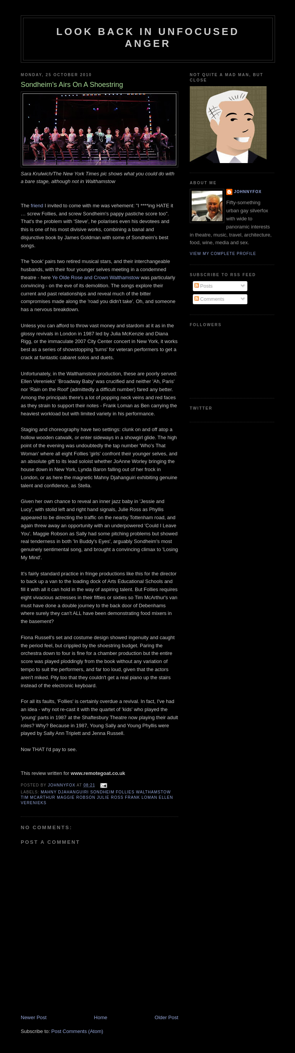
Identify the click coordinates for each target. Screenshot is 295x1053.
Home (101, 1017)
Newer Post (33, 1017)
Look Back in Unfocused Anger (148, 37)
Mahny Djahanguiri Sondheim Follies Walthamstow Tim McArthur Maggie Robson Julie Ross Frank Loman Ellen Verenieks (97, 797)
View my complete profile (223, 254)
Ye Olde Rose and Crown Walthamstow (95, 277)
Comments (209, 299)
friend (37, 205)
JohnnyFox (248, 192)
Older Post (166, 1017)
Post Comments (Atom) (77, 1031)
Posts (203, 286)
